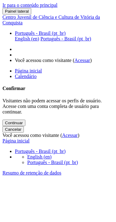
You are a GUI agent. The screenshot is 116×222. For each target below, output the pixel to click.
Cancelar (13, 129)
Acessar (82, 60)
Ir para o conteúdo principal (30, 5)
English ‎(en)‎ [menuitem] (27, 38)
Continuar (14, 123)
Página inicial (16, 140)
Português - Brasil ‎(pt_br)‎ (40, 33)
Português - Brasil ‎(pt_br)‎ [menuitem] (66, 38)
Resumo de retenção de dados (31, 172)
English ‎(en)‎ (39, 156)
